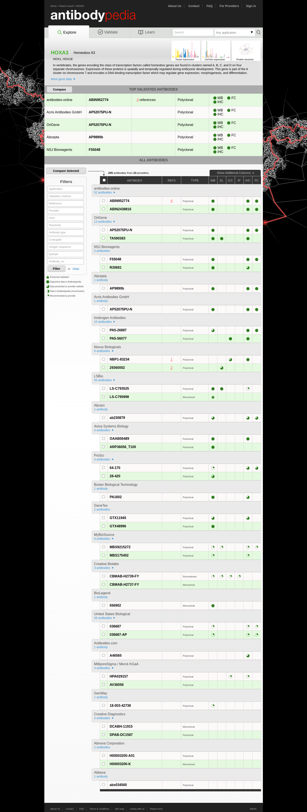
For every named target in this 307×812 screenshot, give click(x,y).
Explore (66, 32)
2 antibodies (102, 250)
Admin (253, 809)
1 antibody (101, 280)
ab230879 (117, 418)
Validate (108, 32)
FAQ (209, 6)
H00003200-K (120, 764)
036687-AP (118, 634)
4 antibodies (102, 430)
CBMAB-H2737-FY (124, 584)
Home (54, 6)
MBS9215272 (120, 547)
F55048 (94, 149)
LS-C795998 (119, 397)
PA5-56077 (118, 338)
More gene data (61, 79)
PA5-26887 (118, 330)
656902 (115, 605)
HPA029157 (119, 676)
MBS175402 (119, 555)
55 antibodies (103, 380)
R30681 (116, 267)
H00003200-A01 (122, 755)
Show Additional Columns (234, 173)
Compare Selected (66, 171)
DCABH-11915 (121, 726)
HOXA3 (80, 6)
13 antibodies (103, 221)
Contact (193, 6)
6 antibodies (102, 351)
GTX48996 (118, 526)
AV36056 (117, 685)
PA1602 (116, 497)
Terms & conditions (99, 809)
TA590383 (117, 238)
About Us (174, 6)
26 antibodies (103, 618)
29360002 (117, 367)
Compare (59, 89)
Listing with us (137, 809)
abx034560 (118, 785)
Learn (146, 32)
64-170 (115, 468)
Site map (119, 809)
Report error (156, 809)
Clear (75, 268)
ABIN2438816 (120, 209)
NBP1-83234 (119, 359)
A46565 (116, 655)
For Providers (229, 6)
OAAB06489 (119, 438)
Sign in (251, 6)
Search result (66, 6)
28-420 (115, 476)
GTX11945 (118, 518)
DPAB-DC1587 (121, 735)
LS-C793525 (119, 388)
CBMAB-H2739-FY (124, 576)
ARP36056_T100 (123, 447)
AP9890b (95, 137)
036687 (115, 626)
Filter (56, 268)
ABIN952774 (98, 100)
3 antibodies (102, 568)
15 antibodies (103, 321)
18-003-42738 (120, 705)
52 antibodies (103, 192)
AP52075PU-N (99, 112)
